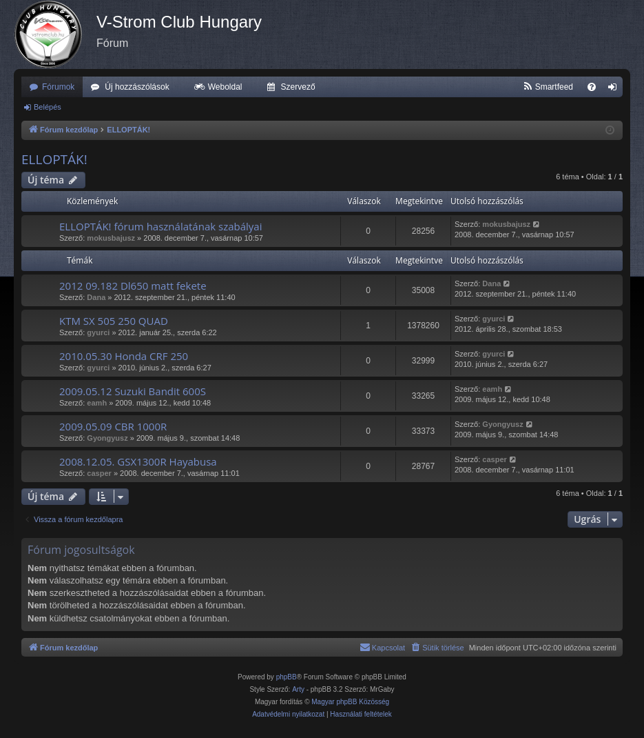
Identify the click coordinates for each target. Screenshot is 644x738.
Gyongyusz (107, 438)
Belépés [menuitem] (615, 89)
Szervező (298, 87)
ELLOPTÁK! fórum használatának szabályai (160, 226)
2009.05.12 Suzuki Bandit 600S (132, 391)
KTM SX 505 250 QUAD (113, 321)
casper (99, 473)
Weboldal (225, 87)
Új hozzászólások (137, 87)
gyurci (98, 332)
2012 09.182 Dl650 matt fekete (133, 285)
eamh (97, 403)
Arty (298, 689)
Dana (96, 297)
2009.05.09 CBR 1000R (113, 426)
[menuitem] (548, 87)
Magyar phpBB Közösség (350, 702)
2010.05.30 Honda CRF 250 (123, 356)
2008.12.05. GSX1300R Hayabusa (138, 461)
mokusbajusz (111, 238)
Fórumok (58, 87)
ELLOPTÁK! (54, 159)
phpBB (286, 677)
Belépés (47, 107)
